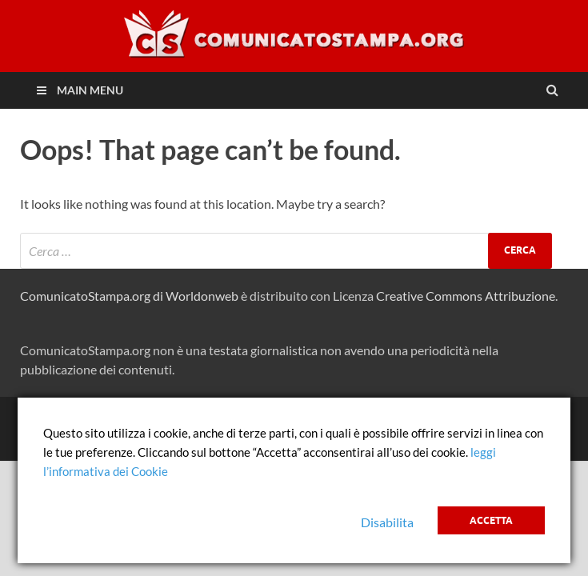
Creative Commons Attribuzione (465, 295)
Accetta (491, 520)
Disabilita (387, 522)
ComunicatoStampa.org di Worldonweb (129, 295)
